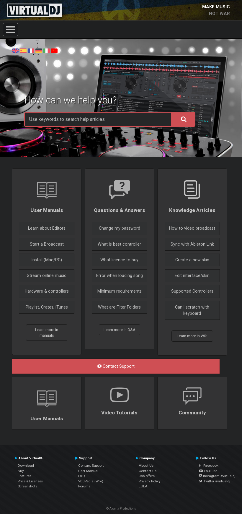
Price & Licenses (30, 481)
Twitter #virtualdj (214, 481)
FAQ (81, 476)
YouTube (208, 471)
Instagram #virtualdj (217, 476)
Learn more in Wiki (192, 336)
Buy (21, 471)
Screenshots (27, 486)
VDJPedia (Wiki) (90, 481)
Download (26, 465)
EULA (143, 486)
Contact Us (147, 471)
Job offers (147, 476)
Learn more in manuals (46, 332)
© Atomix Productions (121, 508)
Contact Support (116, 366)
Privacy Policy (150, 481)
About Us (146, 465)
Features (24, 476)
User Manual (88, 471)
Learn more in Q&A (119, 329)
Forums (84, 486)
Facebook (208, 465)
